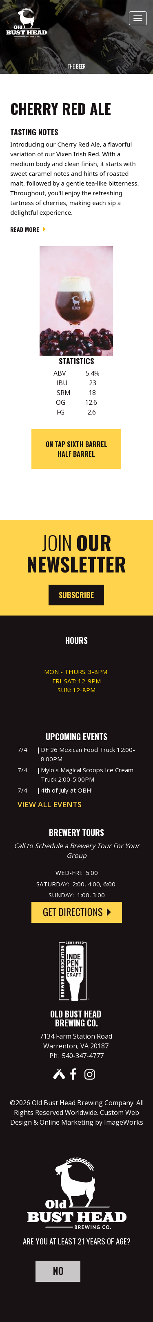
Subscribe (76, 595)
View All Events (50, 804)
